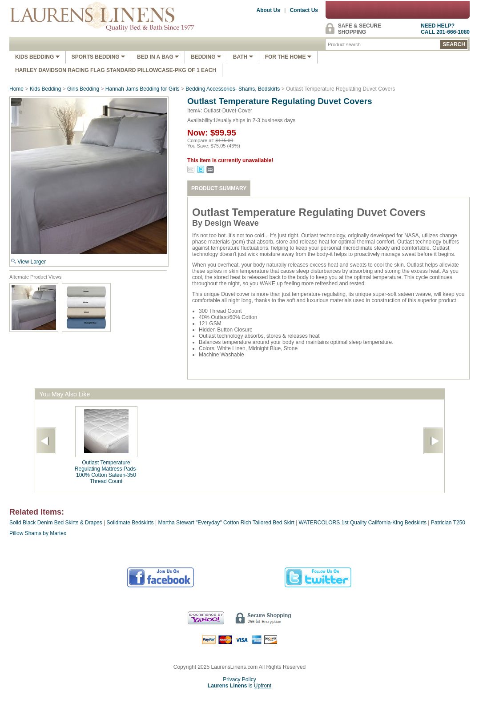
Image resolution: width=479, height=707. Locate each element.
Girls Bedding (83, 89)
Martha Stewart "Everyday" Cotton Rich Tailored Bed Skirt (227, 522)
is (239, 686)
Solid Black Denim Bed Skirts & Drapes (55, 522)
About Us (268, 10)
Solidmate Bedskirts (130, 522)
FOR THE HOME (288, 57)
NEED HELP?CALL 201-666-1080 (445, 29)
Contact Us (304, 10)
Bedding (206, 57)
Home (16, 89)
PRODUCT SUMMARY (218, 188)
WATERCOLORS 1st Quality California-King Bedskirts (363, 522)
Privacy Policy (239, 679)
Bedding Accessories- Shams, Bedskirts (232, 89)
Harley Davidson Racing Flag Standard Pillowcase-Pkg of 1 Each (115, 70)
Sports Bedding (98, 57)
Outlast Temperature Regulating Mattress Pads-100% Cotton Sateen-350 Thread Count (106, 471)
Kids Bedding (37, 57)
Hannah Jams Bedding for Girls (142, 89)
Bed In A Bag (158, 57)
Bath (243, 57)
